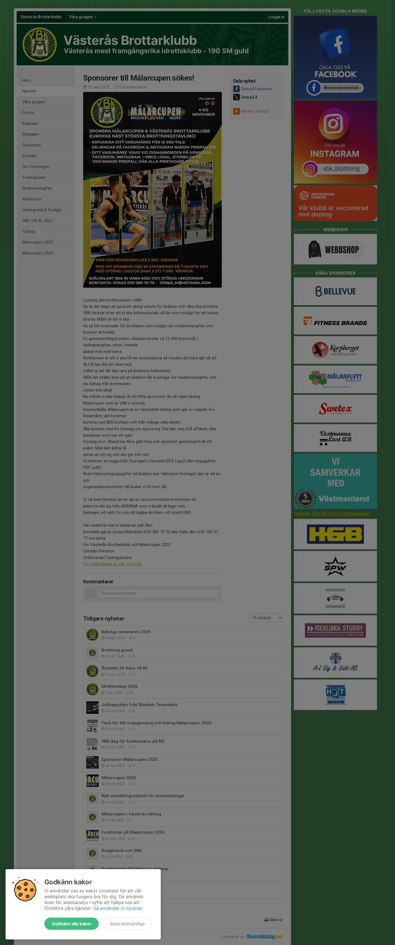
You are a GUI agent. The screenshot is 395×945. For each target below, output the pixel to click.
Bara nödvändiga (127, 923)
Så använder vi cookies (117, 908)
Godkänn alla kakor (71, 923)
